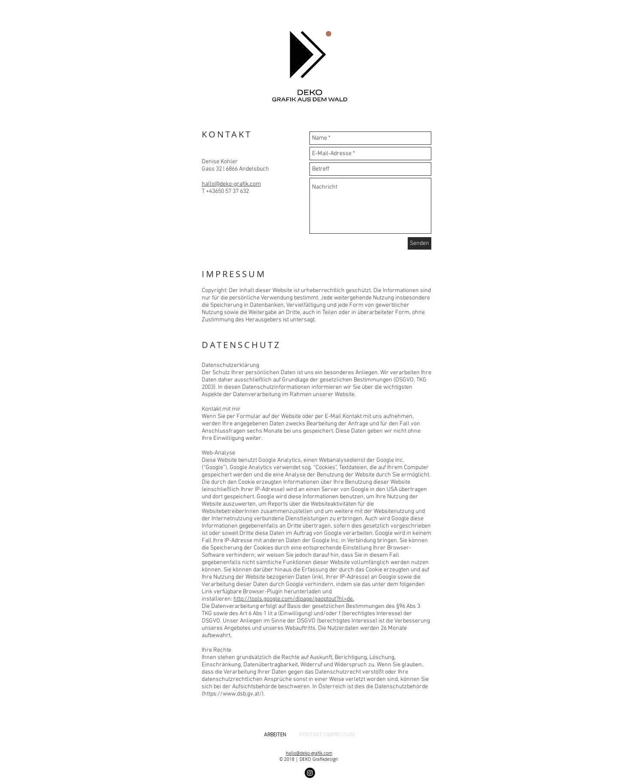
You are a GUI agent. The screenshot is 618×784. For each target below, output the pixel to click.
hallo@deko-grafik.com (231, 184)
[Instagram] (310, 773)
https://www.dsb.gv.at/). (234, 694)
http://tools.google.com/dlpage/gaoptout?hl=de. (293, 599)
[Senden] (419, 243)
